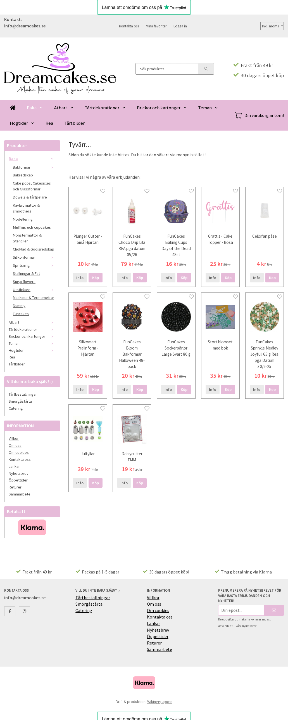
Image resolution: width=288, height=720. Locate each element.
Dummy (19, 305)
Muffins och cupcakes (32, 227)
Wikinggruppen (159, 701)
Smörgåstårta (20, 401)
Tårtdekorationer (105, 108)
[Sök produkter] (167, 68)
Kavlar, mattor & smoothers (26, 208)
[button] (96, 277)
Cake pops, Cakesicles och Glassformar (32, 186)
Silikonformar (34, 257)
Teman (208, 108)
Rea (49, 123)
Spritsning (34, 265)
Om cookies (19, 452)
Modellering (23, 219)
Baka (35, 108)
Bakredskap (23, 175)
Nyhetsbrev (18, 473)
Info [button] (80, 277)
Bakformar (34, 167)
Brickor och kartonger (162, 108)
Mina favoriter (156, 26)
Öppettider (18, 480)
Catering (16, 408)
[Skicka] (274, 610)
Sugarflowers (24, 281)
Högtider (22, 123)
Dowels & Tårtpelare (30, 197)
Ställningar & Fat (26, 273)
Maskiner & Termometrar (33, 297)
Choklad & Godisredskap (33, 249)
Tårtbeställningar (23, 394)
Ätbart (64, 108)
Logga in (180, 26)
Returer (15, 487)
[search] (206, 68)
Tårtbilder (74, 123)
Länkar (14, 466)
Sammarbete (19, 494)
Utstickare (34, 289)
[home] (12, 107)
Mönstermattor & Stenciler (27, 238)
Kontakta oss (129, 26)
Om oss (15, 445)
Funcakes (21, 313)
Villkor (14, 438)
